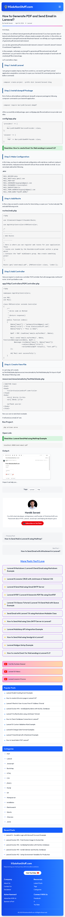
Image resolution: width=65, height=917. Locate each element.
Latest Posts (38, 883)
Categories (37, 890)
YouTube (37, 905)
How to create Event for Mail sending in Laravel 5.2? (34, 148)
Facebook (37, 898)
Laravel (32, 489)
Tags (35, 886)
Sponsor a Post (9, 901)
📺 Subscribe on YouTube (32, 523)
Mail (39, 489)
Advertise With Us (10, 898)
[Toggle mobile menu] (59, 6)
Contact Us (8, 886)
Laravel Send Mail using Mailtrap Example (30, 438)
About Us (7, 883)
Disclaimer (7, 890)
